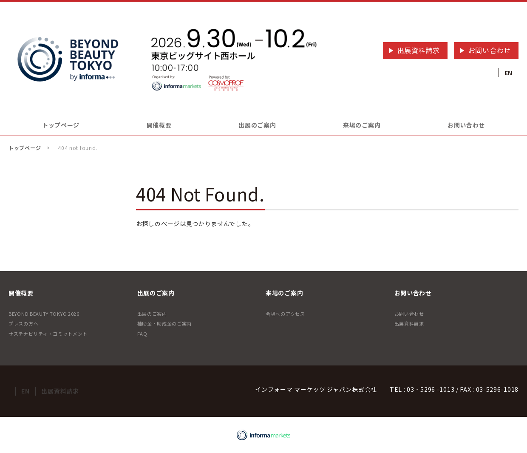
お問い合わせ (489, 50)
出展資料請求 (418, 50)
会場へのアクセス (285, 313)
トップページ (60, 125)
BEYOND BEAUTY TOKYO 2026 (43, 313)
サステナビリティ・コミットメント (48, 333)
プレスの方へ (23, 323)
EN (508, 72)
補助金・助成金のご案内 (164, 323)
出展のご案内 (152, 313)
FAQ (142, 333)
